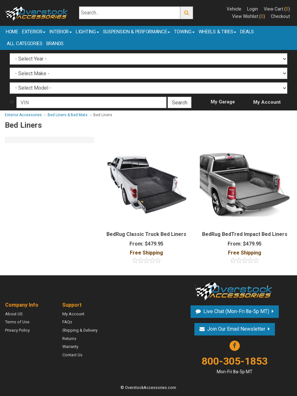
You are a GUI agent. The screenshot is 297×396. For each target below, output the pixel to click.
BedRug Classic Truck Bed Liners (146, 234)
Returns (69, 338)
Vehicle (234, 9)
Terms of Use (17, 321)
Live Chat (236, 311)
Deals (247, 32)
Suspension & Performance (136, 32)
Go (186, 13)
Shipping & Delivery (80, 330)
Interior (60, 32)
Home (12, 32)
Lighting (87, 32)
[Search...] (129, 13)
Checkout (280, 16)
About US (13, 313)
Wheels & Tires (218, 32)
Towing (184, 32)
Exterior (34, 32)
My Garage (223, 102)
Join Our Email (236, 329)
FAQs (67, 321)
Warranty (70, 346)
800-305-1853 (235, 365)
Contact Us (72, 354)
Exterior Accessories (23, 115)
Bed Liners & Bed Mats (68, 115)
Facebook (235, 346)
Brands (55, 43)
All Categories (25, 43)
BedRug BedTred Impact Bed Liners (244, 234)
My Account (267, 102)
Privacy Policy (17, 330)
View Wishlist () (248, 16)
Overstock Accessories (235, 290)
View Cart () (277, 9)
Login (252, 9)
